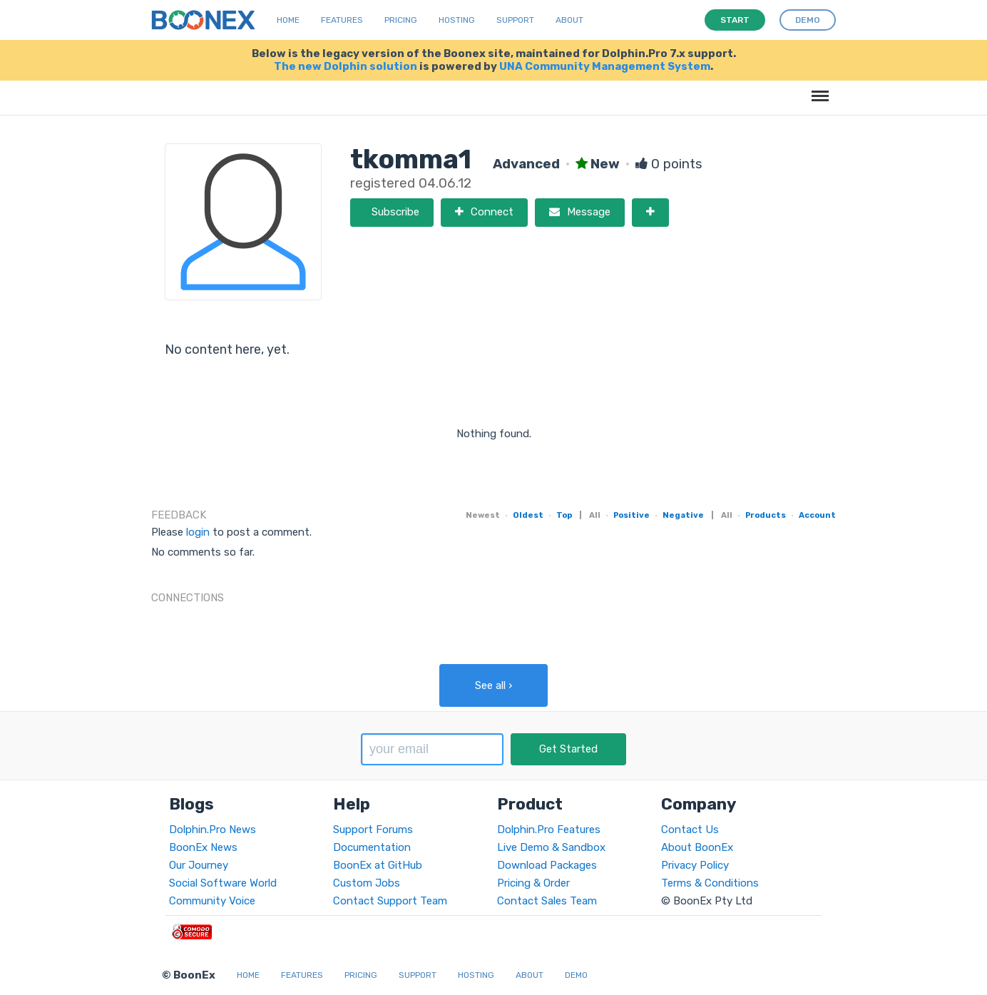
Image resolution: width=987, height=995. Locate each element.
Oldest (528, 515)
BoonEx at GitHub (377, 865)
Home (288, 20)
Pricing (400, 20)
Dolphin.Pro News (212, 829)
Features (342, 20)
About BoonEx (697, 847)
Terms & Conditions (710, 883)
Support (515, 20)
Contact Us (690, 829)
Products (765, 515)
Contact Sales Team (547, 900)
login (198, 532)
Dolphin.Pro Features (548, 829)
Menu (817, 89)
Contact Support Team (390, 900)
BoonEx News (203, 847)
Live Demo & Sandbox (551, 847)
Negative (683, 515)
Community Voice (212, 900)
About (569, 20)
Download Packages (547, 865)
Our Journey (198, 865)
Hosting (457, 20)
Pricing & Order (533, 883)
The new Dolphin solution (345, 66)
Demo (576, 975)
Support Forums (373, 829)
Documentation (372, 847)
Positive (631, 515)
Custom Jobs (366, 883)
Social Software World (223, 883)
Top (564, 515)
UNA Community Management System (604, 66)
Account (817, 515)
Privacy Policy (695, 865)
